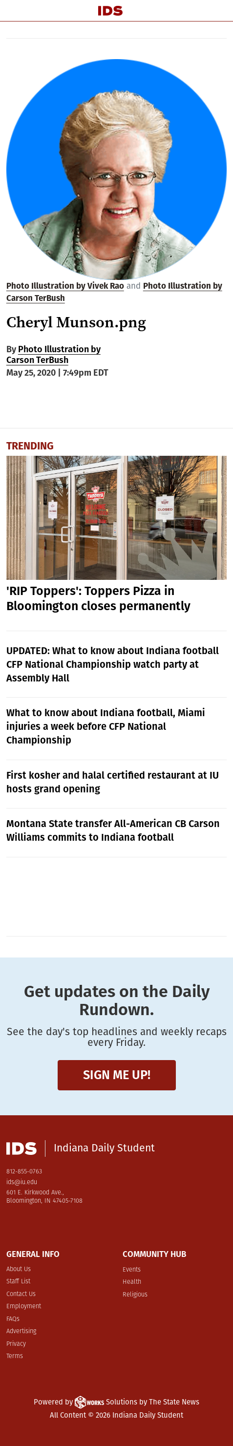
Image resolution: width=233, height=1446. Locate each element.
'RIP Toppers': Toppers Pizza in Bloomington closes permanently (98, 599)
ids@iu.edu (21, 1182)
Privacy (16, 1344)
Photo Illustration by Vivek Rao (65, 286)
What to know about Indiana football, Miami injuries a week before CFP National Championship (105, 726)
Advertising (21, 1331)
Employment (23, 1306)
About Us (18, 1269)
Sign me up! (116, 1075)
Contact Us (21, 1294)
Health (132, 1282)
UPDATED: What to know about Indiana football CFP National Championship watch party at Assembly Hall (112, 664)
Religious (135, 1295)
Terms (14, 1356)
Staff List (18, 1281)
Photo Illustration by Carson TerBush (53, 354)
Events (132, 1270)
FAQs (13, 1319)
